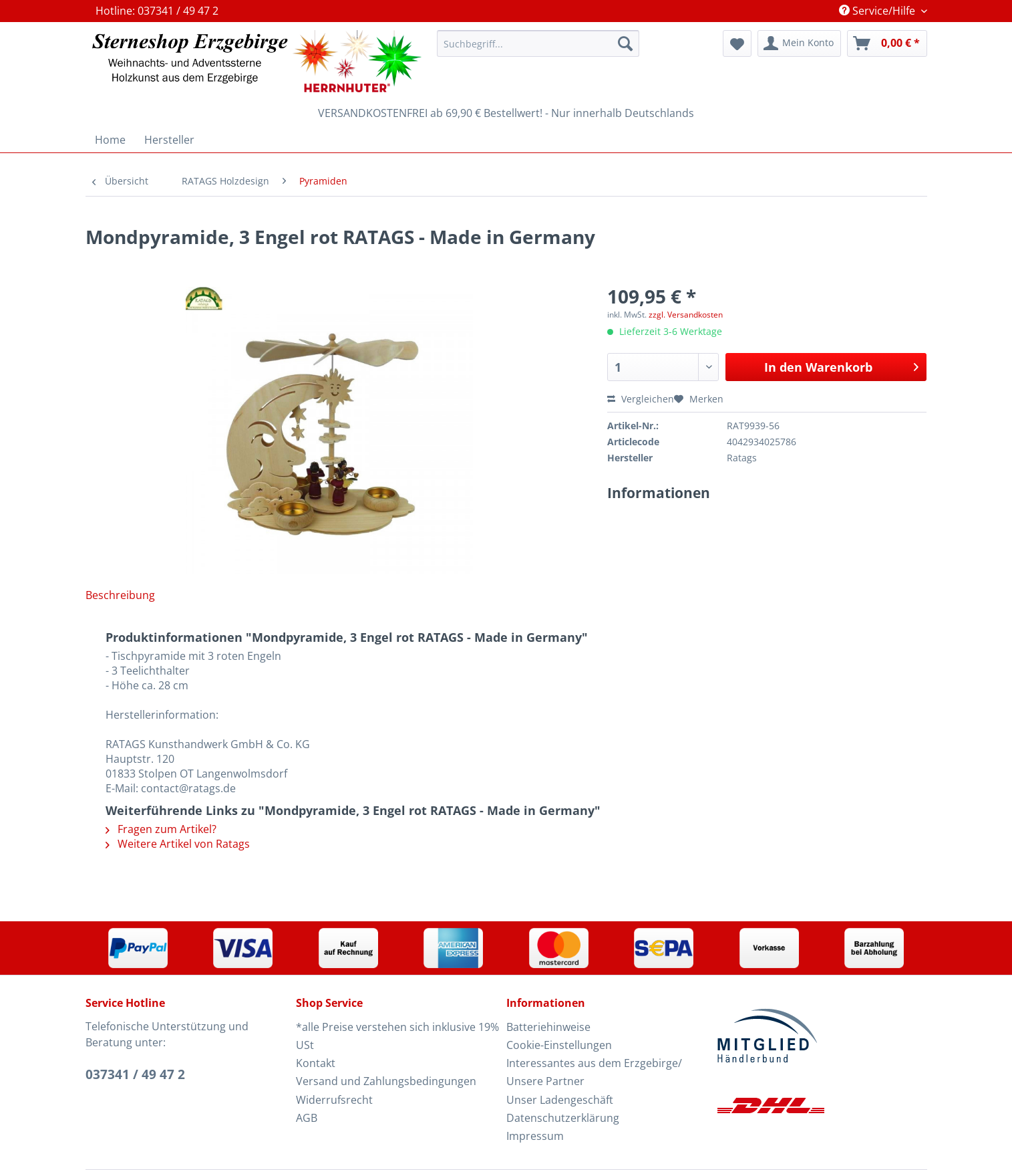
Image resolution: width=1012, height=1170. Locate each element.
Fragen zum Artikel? (161, 829)
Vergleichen (640, 398)
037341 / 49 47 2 (135, 1074)
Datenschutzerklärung (562, 1117)
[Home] (110, 139)
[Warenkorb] (887, 43)
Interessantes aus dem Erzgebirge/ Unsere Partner (594, 1072)
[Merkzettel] (737, 43)
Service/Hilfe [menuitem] (878, 10)
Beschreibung (120, 595)
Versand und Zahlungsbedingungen (386, 1081)
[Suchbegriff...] (538, 43)
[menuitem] (538, 50)
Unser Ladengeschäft (559, 1099)
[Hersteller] (169, 139)
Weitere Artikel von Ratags (178, 843)
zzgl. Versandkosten (686, 314)
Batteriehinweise (548, 1027)
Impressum (535, 1136)
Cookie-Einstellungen (559, 1045)
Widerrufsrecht (334, 1099)
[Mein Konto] (799, 43)
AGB (306, 1117)
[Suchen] (625, 43)
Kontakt (315, 1063)
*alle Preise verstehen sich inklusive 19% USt (397, 1036)
